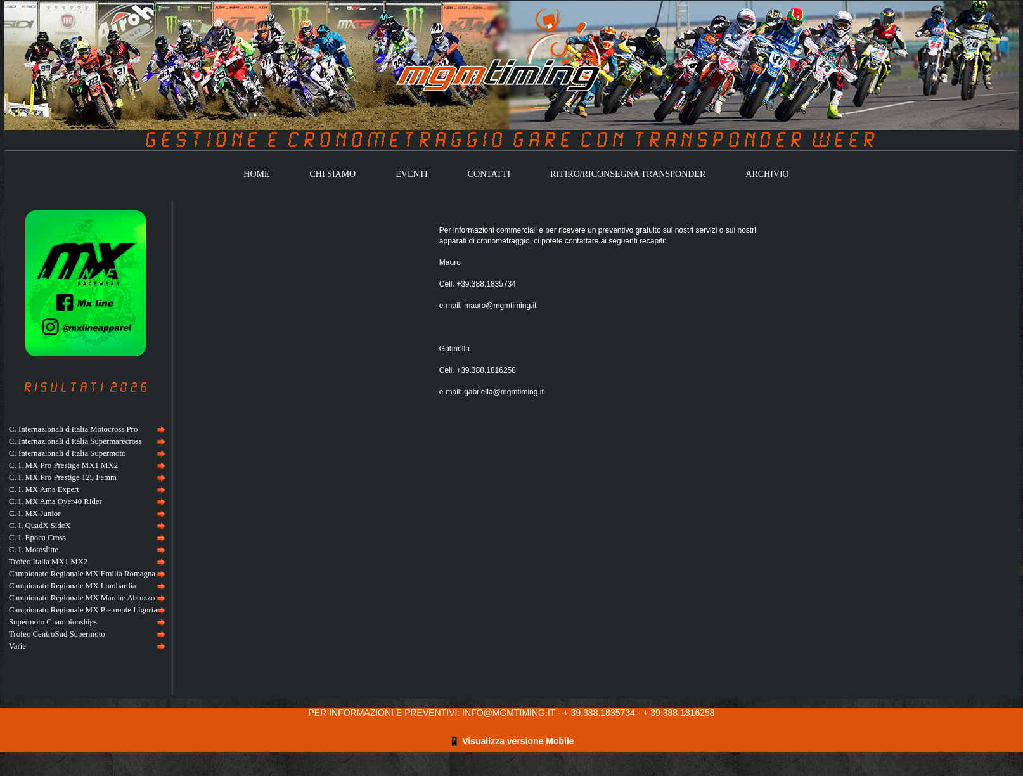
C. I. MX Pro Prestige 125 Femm (63, 477)
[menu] (85, 538)
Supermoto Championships (53, 622)
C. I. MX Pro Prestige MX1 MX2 (63, 465)
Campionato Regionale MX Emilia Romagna (82, 573)
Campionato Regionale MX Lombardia (72, 585)
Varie (17, 646)
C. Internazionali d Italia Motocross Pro (73, 429)
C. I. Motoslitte (33, 549)
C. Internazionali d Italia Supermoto (67, 453)
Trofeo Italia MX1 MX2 (48, 561)
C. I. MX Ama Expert (44, 489)
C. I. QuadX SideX (40, 525)
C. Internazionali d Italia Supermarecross (75, 441)
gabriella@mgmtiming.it (504, 391)
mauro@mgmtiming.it (500, 305)
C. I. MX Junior (34, 513)
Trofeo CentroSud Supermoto (57, 634)
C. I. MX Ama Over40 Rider (55, 501)
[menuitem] (85, 430)
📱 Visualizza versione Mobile (511, 741)
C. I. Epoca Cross (37, 537)
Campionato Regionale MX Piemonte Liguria (83, 609)
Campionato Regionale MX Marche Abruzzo (82, 597)
